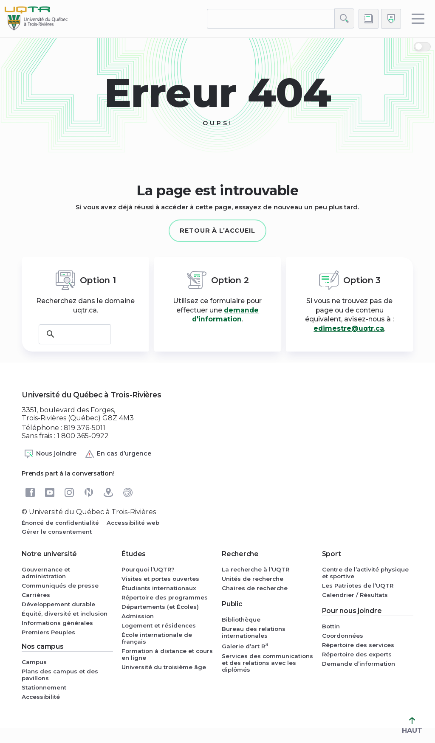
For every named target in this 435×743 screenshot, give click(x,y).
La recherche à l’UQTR (255, 569)
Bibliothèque (241, 619)
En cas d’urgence (118, 454)
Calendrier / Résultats (355, 594)
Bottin (331, 626)
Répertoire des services (358, 645)
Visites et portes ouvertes (160, 578)
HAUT (412, 726)
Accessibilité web (133, 522)
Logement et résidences (158, 625)
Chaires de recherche (255, 588)
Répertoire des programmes (164, 597)
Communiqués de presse (60, 585)
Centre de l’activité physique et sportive (365, 573)
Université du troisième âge (163, 667)
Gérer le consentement (57, 531)
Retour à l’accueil (217, 230)
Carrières (36, 594)
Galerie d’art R (245, 646)
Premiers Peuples (48, 632)
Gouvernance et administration (46, 573)
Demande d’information (358, 663)
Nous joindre (50, 454)
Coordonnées (342, 635)
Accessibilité (41, 696)
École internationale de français (156, 638)
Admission (137, 616)
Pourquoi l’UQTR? (148, 569)
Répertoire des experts (357, 654)
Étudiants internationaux (158, 588)
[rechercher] (271, 19)
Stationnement (44, 687)
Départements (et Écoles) (160, 606)
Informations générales (57, 622)
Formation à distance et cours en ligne (167, 654)
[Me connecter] (391, 19)
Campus (34, 662)
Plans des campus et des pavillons (60, 674)
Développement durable (58, 604)
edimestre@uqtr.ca (349, 328)
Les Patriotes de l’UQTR (357, 585)
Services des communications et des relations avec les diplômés (267, 663)
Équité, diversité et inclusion (64, 613)
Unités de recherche (252, 578)
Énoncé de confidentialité (60, 522)
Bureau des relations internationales (253, 632)
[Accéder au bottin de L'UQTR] (369, 19)
